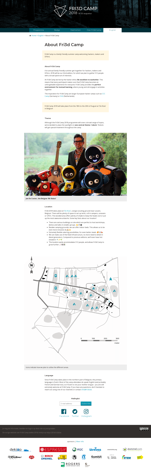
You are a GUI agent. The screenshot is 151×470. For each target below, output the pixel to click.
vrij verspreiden (49, 428)
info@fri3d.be (86, 389)
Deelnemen (75, 30)
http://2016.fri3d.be (54, 432)
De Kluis (67, 211)
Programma (38, 30)
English (112, 30)
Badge (57, 30)
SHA (61, 96)
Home (34, 35)
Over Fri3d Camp (94, 30)
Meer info (80, 441)
